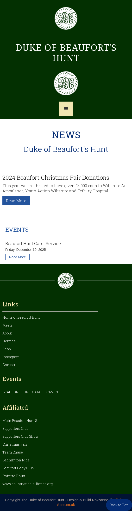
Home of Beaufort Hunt (21, 317)
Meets (7, 325)
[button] (66, 109)
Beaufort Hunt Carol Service (30, 392)
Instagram (10, 357)
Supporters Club (15, 428)
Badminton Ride (16, 460)
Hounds (9, 341)
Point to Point (13, 476)
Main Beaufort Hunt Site (21, 420)
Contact (8, 364)
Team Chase (12, 452)
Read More (16, 200)
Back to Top (119, 505)
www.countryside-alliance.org (27, 484)
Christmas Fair (14, 444)
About (7, 333)
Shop (6, 349)
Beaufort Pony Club (18, 468)
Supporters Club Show (20, 436)
